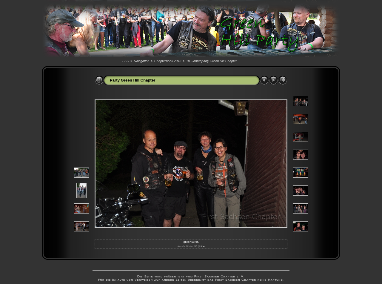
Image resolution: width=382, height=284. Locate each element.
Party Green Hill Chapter (132, 80)
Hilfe (202, 246)
